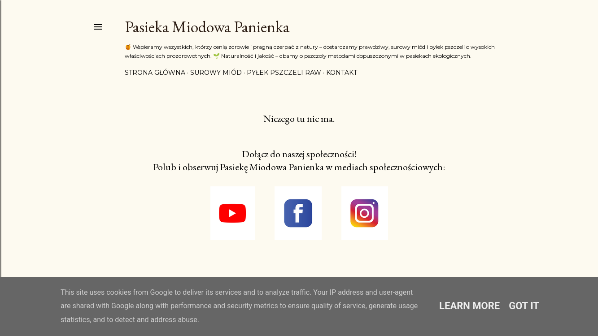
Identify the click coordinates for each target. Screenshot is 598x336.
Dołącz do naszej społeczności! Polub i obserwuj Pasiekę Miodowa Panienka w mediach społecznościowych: (299, 160)
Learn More (469, 305)
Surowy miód (216, 73)
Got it (524, 305)
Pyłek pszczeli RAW (284, 73)
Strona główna (155, 73)
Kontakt (341, 73)
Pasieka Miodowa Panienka (207, 26)
